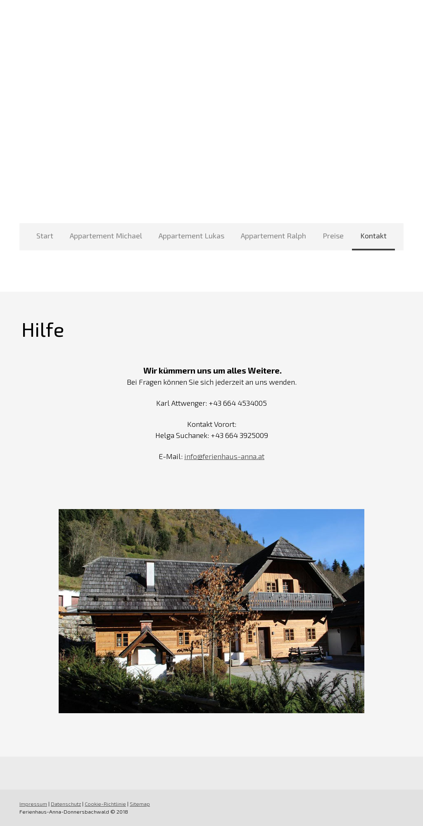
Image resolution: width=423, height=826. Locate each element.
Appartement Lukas (191, 235)
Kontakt (373, 235)
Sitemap (140, 803)
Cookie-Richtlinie (105, 803)
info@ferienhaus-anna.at (224, 456)
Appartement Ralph (273, 235)
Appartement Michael (106, 235)
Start (44, 235)
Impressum (33, 803)
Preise (333, 235)
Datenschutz (66, 803)
